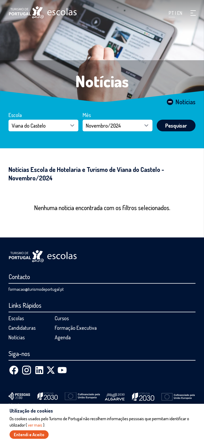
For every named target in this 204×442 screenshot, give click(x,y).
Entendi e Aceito (29, 434)
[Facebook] (13, 370)
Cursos (62, 318)
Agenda (63, 337)
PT (172, 13)
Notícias (102, 81)
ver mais (35, 425)
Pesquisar (176, 125)
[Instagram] (26, 370)
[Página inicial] (42, 12)
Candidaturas (22, 327)
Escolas (16, 318)
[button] (193, 13)
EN (179, 13)
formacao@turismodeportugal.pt (36, 289)
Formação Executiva (76, 327)
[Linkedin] (39, 370)
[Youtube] (62, 370)
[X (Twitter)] (51, 370)
